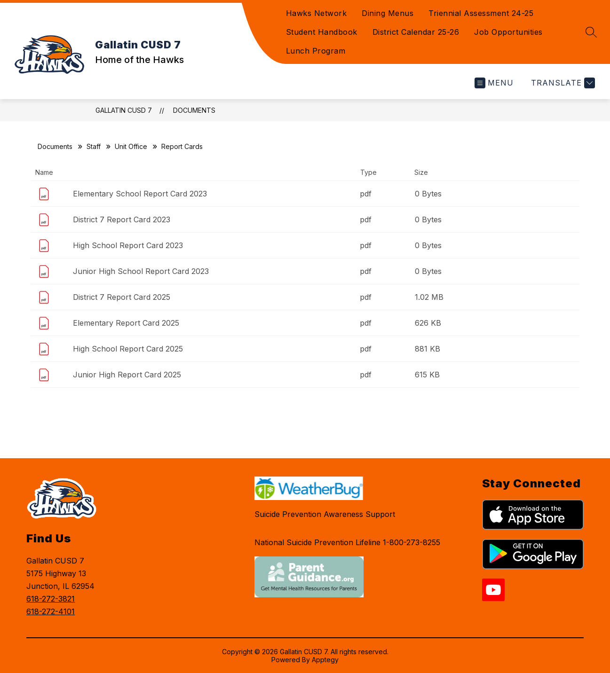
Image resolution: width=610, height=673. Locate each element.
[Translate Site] (562, 83)
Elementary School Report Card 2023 (140, 193)
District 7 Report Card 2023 (121, 219)
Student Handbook (321, 32)
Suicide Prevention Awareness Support (324, 514)
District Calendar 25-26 (415, 32)
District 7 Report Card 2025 (121, 297)
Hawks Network (316, 13)
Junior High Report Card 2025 (127, 374)
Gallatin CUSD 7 (123, 110)
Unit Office (131, 146)
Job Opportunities (508, 32)
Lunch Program (316, 50)
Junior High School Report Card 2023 (141, 271)
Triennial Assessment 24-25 (480, 13)
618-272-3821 (50, 598)
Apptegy (325, 660)
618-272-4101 (50, 611)
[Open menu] (494, 83)
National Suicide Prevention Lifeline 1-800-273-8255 (347, 542)
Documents (194, 110)
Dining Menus (387, 13)
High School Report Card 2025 (128, 348)
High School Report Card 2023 (128, 245)
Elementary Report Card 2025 (126, 323)
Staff (94, 146)
